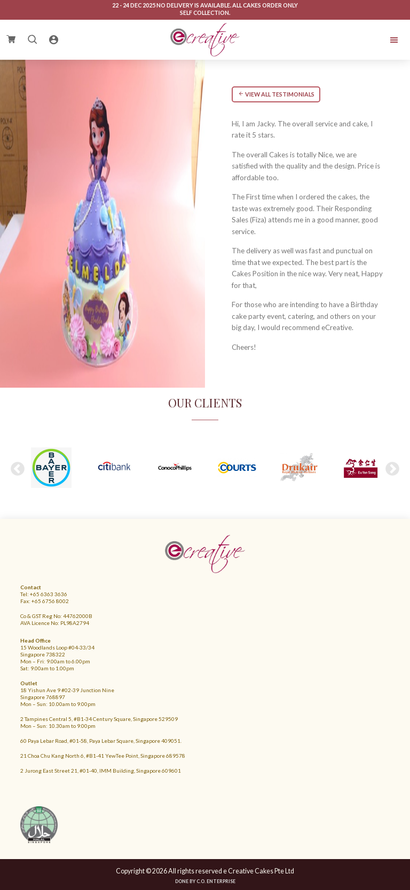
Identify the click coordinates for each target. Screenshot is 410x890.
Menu (359, 40)
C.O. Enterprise (215, 881)
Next (392, 469)
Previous (18, 469)
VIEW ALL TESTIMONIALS (276, 94)
